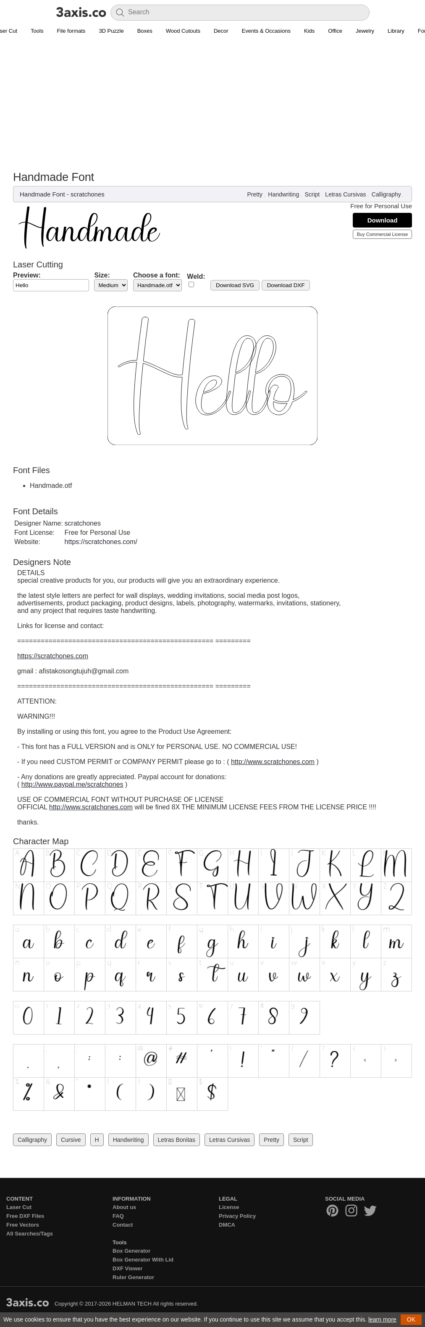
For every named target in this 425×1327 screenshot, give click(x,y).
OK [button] (411, 1319)
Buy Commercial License (382, 234)
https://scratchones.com (52, 656)
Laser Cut (18, 1207)
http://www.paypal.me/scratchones (72, 784)
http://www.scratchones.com (273, 761)
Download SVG (235, 285)
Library (396, 31)
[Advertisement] (212, 107)
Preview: (27, 275)
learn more (382, 1319)
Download (382, 220)
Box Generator (131, 1251)
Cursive (71, 1139)
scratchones (88, 194)
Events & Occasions (266, 31)
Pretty (255, 194)
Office (335, 31)
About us (124, 1207)
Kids (309, 31)
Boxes (144, 31)
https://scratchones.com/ (101, 541)
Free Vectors (22, 1225)
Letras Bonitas (177, 1139)
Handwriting (283, 194)
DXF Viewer (127, 1268)
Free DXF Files (25, 1216)
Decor (221, 31)
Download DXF (286, 285)
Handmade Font (42, 194)
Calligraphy (386, 194)
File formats (71, 31)
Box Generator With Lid (143, 1259)
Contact (123, 1225)
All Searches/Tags (29, 1233)
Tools (37, 31)
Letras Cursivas (345, 194)
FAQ (118, 1216)
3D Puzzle (111, 31)
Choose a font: (156, 275)
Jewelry (365, 31)
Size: (102, 275)
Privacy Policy (237, 1216)
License (229, 1207)
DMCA (227, 1225)
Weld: (196, 276)
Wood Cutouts (183, 31)
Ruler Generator (133, 1277)
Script (312, 194)
